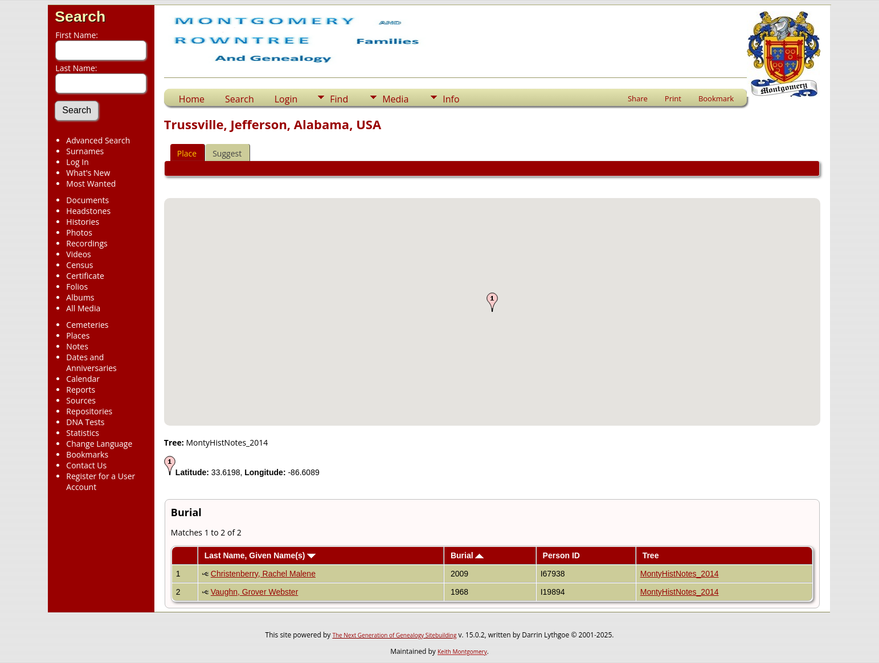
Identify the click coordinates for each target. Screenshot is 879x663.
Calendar (83, 378)
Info (451, 99)
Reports (80, 389)
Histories (82, 221)
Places (77, 335)
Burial (467, 555)
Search (80, 16)
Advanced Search (98, 140)
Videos (78, 254)
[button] (492, 302)
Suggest (227, 153)
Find (339, 99)
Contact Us (86, 465)
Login (286, 99)
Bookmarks (87, 454)
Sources (81, 400)
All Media (83, 308)
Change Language (99, 443)
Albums (80, 297)
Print (673, 98)
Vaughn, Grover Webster (255, 591)
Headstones (88, 210)
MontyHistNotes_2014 (679, 573)
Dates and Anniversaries (91, 362)
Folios (77, 286)
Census (79, 265)
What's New (88, 172)
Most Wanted (91, 183)
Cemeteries (87, 324)
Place (187, 153)
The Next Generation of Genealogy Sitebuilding (394, 635)
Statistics (82, 432)
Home (192, 99)
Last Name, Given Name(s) (260, 555)
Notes (77, 346)
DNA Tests (85, 422)
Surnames (85, 151)
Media (395, 99)
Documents (87, 200)
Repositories (89, 411)
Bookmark (716, 98)
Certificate (85, 275)
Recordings (86, 243)
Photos (79, 232)
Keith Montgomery (462, 652)
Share (638, 98)
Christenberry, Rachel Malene (263, 573)
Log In (77, 162)
